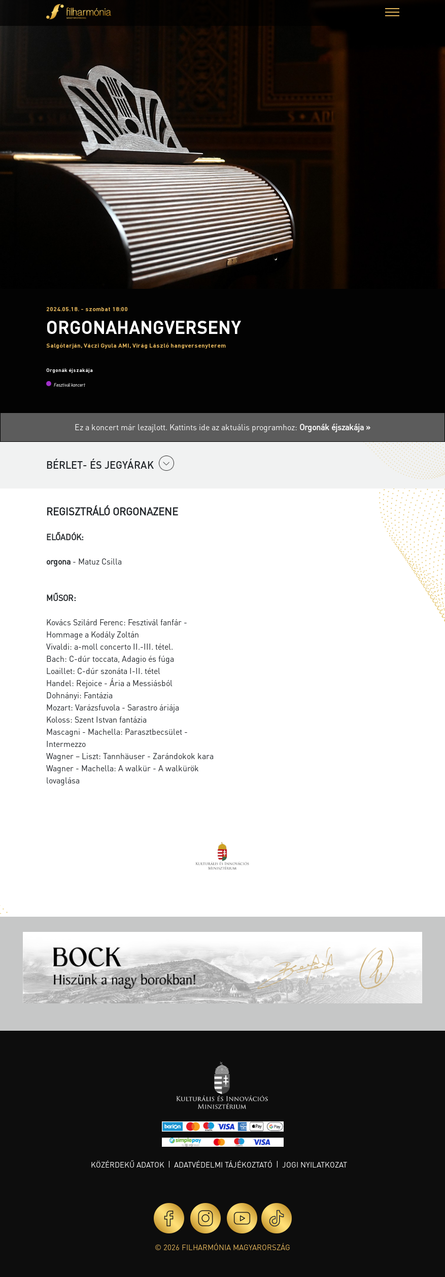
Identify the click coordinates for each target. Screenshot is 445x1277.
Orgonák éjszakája (69, 370)
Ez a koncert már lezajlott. (122, 427)
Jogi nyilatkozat (314, 1164)
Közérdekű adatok (127, 1164)
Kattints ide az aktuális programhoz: (269, 427)
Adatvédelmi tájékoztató (223, 1164)
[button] (392, 13)
